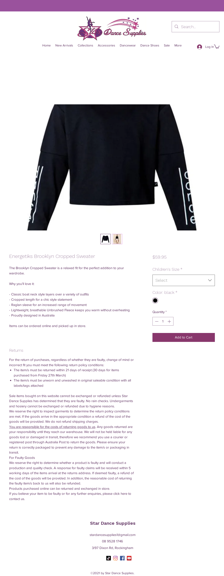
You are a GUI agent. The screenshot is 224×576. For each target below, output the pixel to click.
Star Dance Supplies (113, 523)
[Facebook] (122, 558)
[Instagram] (115, 558)
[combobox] (183, 280)
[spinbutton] (163, 321)
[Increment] (170, 321)
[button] (216, 46)
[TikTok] (108, 558)
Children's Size (167, 269)
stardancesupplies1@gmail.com (113, 535)
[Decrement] (156, 321)
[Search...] (195, 26)
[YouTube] (129, 558)
